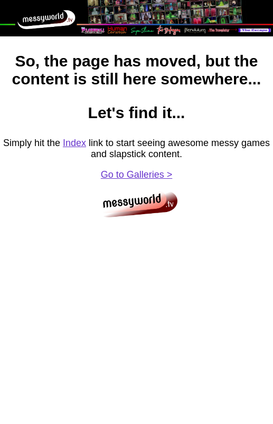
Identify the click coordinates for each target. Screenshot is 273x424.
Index (74, 143)
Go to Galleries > (137, 174)
